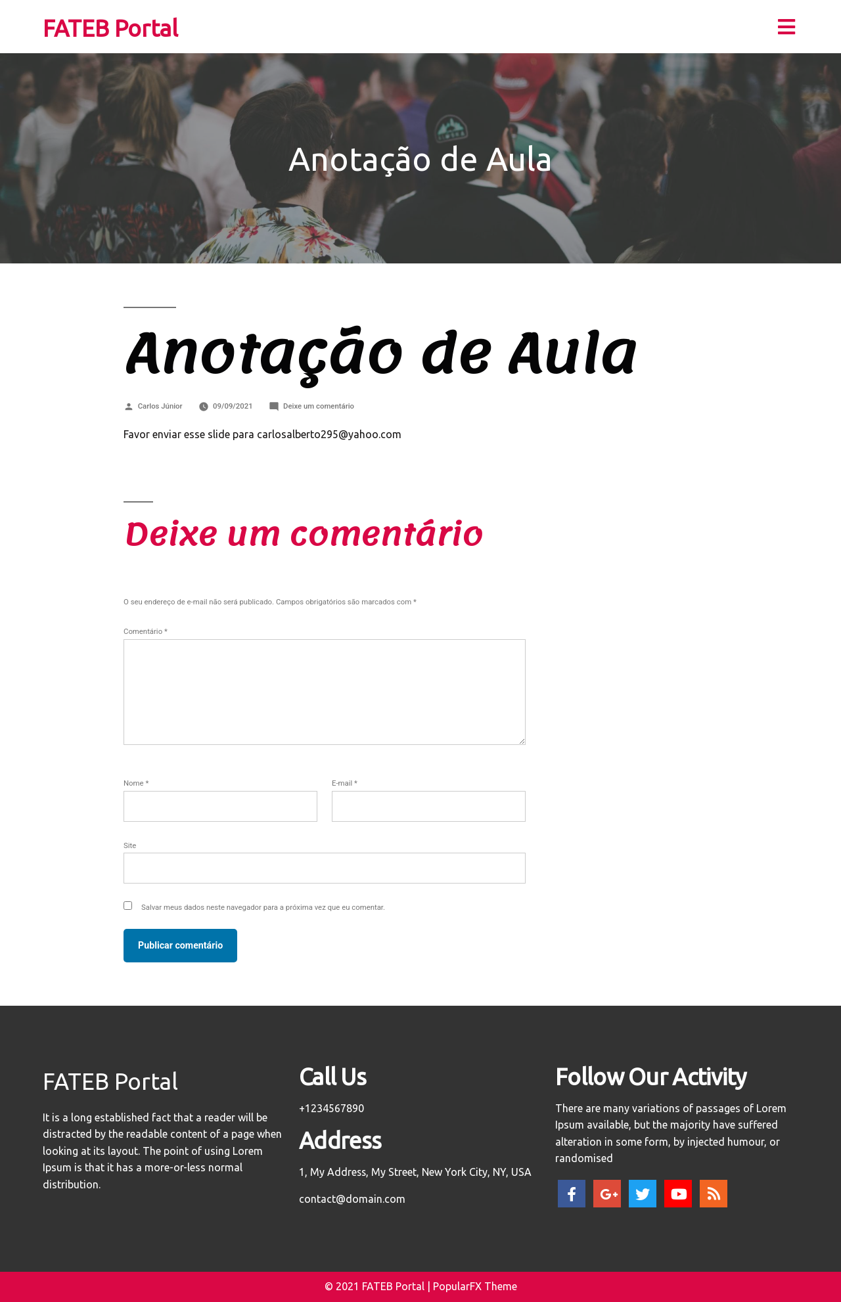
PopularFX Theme (475, 1286)
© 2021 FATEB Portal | (379, 1286)
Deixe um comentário (318, 406)
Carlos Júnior (160, 406)
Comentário (146, 631)
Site (130, 845)
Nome (136, 783)
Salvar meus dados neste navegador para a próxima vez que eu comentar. (263, 907)
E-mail (344, 783)
